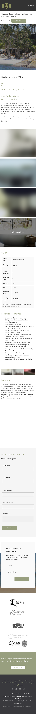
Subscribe (22, 579)
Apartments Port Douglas (10, 681)
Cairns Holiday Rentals (26, 681)
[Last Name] (18, 481)
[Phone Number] (18, 507)
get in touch (18, 666)
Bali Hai (22, 683)
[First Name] (18, 469)
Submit (9, 527)
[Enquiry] (18, 519)
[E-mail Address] (18, 494)
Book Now (14, 20)
